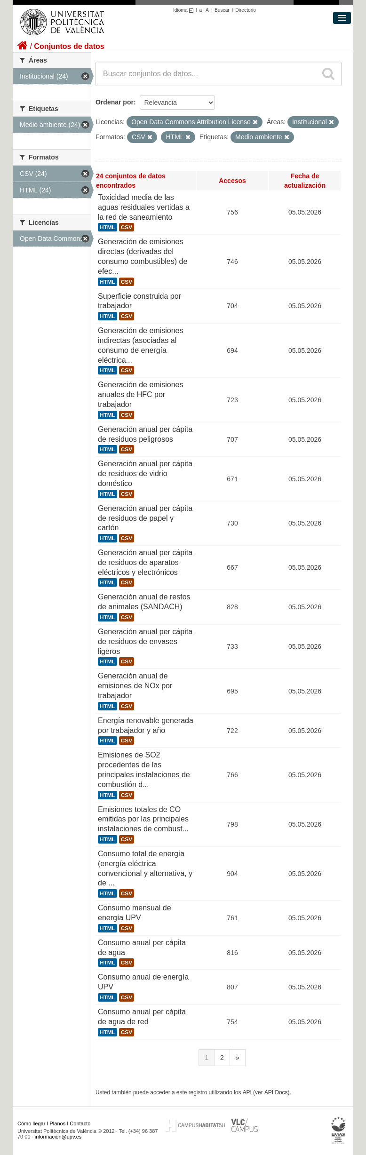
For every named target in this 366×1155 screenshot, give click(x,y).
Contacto (80, 1123)
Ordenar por (114, 102)
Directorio (245, 10)
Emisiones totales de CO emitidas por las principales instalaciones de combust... (143, 819)
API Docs (276, 1092)
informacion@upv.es (58, 1136)
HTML (107, 227)
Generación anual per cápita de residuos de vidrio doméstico (145, 473)
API (247, 1092)
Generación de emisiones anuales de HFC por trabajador (140, 394)
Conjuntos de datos (69, 46)
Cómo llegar (31, 1123)
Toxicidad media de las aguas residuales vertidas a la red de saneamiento (144, 207)
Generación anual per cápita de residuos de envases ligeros (145, 641)
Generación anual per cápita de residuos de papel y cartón (145, 518)
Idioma (184, 10)
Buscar (222, 10)
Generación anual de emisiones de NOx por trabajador (135, 686)
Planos (58, 1123)
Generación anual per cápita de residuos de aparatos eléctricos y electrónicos (145, 562)
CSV (126, 227)
